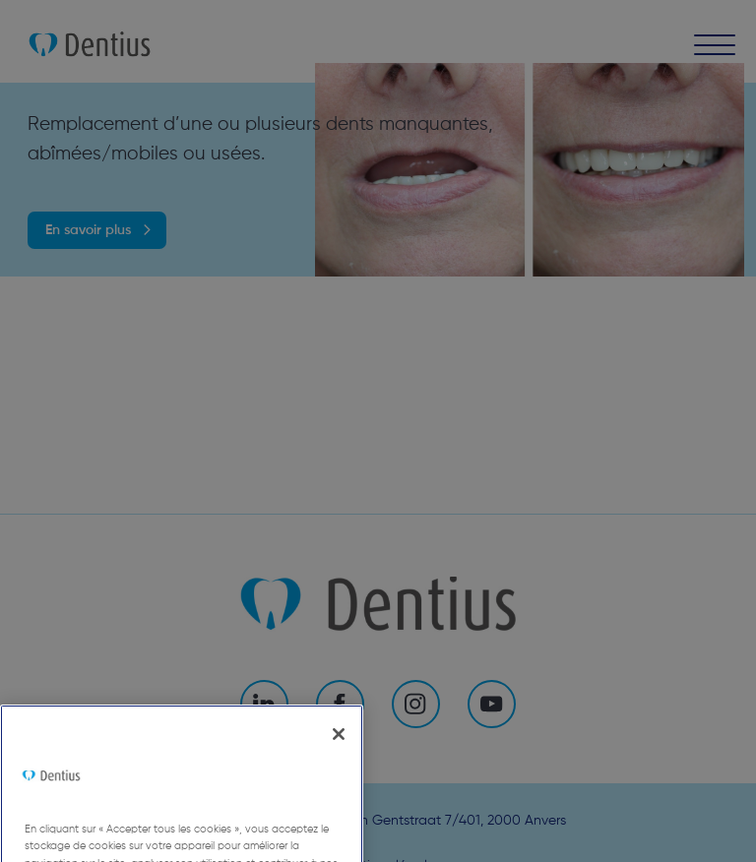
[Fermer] (338, 765)
